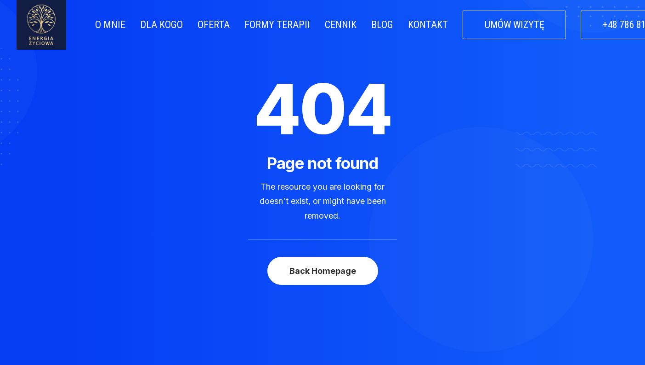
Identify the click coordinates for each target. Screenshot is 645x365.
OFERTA (214, 24)
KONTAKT (428, 24)
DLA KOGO (161, 24)
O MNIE (110, 24)
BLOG (382, 24)
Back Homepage (322, 254)
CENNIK (340, 24)
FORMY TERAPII (277, 24)
